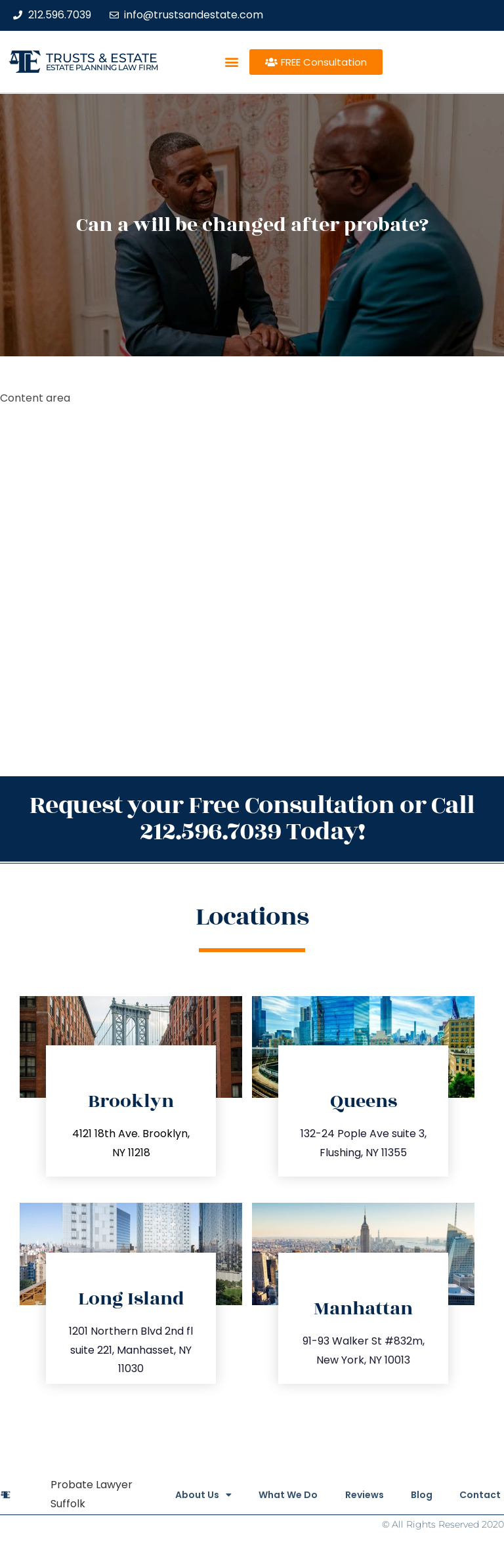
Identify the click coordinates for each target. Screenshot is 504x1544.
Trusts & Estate (102, 58)
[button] (231, 62)
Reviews (352, 1494)
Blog (416, 1494)
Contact (480, 1494)
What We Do (271, 1494)
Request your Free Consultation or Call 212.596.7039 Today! (252, 818)
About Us (180, 1494)
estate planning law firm (102, 67)
